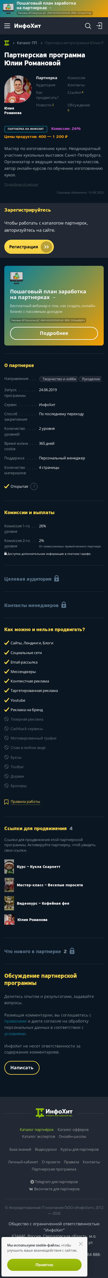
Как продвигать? (47, 95)
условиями (14, 1033)
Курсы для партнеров (79, 1149)
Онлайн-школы (72, 1136)
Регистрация (30, 247)
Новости (45, 105)
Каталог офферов (73, 1129)
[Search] (88, 25)
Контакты (76, 85)
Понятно (44, 1264)
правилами (15, 1021)
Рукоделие (91, 379)
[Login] (99, 25)
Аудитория (45, 85)
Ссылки (75, 92)
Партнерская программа (54, 1169)
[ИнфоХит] (27, 26)
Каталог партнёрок (37, 1129)
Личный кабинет (23, 1161)
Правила (71, 1161)
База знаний (20, 1149)
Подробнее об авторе (21, 184)
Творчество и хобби (59, 379)
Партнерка (46, 77)
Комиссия (76, 77)
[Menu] (7, 25)
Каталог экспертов (38, 1136)
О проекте (51, 1161)
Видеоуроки (46, 1149)
